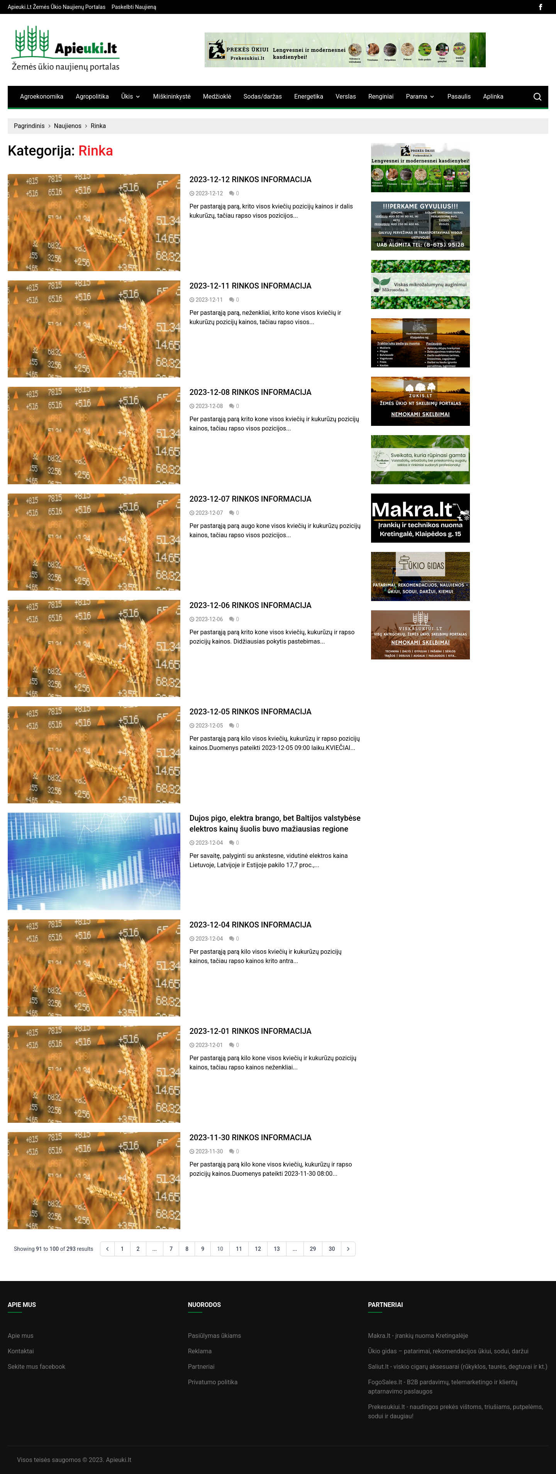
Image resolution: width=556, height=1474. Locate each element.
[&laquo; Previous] (107, 1249)
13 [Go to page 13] (277, 1249)
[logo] (66, 50)
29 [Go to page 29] (313, 1249)
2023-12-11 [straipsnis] (209, 300)
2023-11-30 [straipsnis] (209, 1151)
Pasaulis (459, 96)
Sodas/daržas (263, 96)
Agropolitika (92, 96)
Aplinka (493, 96)
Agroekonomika (41, 96)
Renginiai (380, 96)
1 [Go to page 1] (122, 1249)
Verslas (346, 96)
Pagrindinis (29, 126)
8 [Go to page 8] (186, 1249)
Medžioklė (217, 96)
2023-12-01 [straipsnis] (209, 1045)
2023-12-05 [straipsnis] (209, 725)
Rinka (98, 126)
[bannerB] (345, 49)
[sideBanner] (459, 167)
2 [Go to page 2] (138, 1249)
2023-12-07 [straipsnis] (209, 513)
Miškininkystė (172, 96)
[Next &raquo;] (348, 1249)
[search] (537, 96)
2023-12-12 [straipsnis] (209, 193)
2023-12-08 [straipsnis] (209, 406)
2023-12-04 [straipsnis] (209, 843)
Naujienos (67, 126)
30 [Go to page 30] (332, 1249)
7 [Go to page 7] (171, 1249)
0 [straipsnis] (234, 193)
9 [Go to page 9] (202, 1249)
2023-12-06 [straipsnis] (209, 619)
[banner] (56, 7)
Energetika (308, 96)
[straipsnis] (94, 222)
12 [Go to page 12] (258, 1249)
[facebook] (540, 7)
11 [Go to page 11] (239, 1249)
